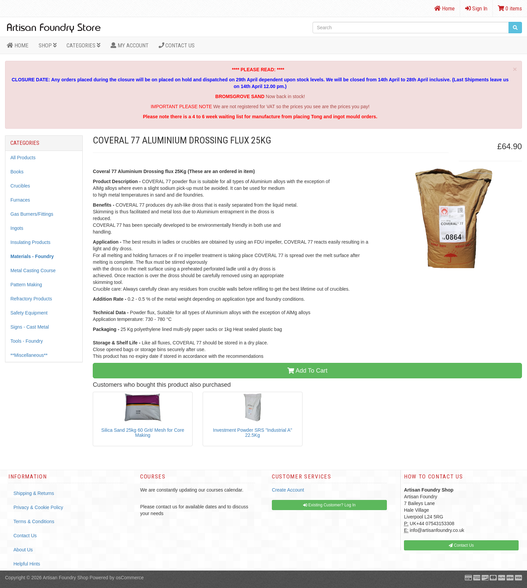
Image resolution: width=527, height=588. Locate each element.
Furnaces (20, 200)
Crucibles (20, 185)
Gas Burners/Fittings (31, 214)
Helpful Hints (26, 563)
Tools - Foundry (26, 341)
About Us (23, 549)
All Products (23, 157)
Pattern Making (26, 284)
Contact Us (177, 45)
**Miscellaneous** (29, 355)
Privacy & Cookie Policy (38, 507)
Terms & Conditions (33, 521)
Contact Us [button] (461, 545)
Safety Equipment (29, 313)
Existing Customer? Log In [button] (329, 505)
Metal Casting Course (33, 270)
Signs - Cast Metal (29, 327)
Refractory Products (31, 298)
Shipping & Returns (33, 493)
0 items (510, 8)
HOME (18, 45)
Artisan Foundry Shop (65, 577)
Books (17, 171)
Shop (48, 45)
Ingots (16, 228)
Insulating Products (30, 242)
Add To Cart (307, 370)
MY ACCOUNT (130, 45)
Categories (83, 45)
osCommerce (130, 577)
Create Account (288, 490)
